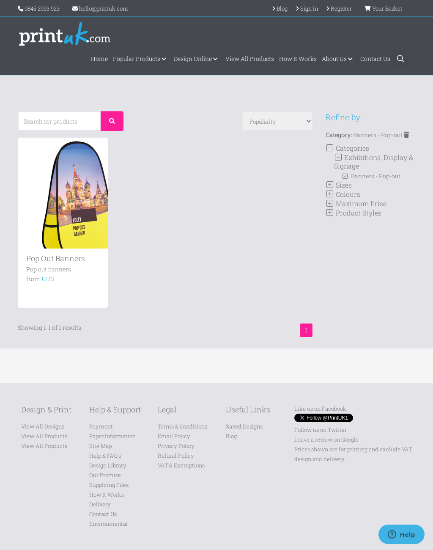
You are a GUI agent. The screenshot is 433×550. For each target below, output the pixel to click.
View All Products (249, 59)
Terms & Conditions (182, 426)
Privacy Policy (176, 446)
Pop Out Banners (55, 258)
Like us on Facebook (320, 408)
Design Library (107, 465)
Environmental (108, 524)
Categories (347, 148)
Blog (231, 436)
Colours (343, 194)
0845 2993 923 (42, 8)
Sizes (339, 184)
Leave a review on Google (326, 439)
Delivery (100, 504)
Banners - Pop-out (381, 135)
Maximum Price (356, 203)
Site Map (100, 446)
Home (99, 59)
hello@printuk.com (100, 8)
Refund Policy (176, 455)
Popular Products (141, 59)
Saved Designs (244, 426)
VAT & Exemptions (181, 465)
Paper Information (112, 436)
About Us (338, 59)
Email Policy (174, 436)
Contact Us (375, 59)
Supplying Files (109, 485)
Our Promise (105, 475)
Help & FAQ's (105, 455)
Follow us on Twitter (320, 430)
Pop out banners (48, 269)
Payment (101, 426)
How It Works (298, 59)
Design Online (197, 59)
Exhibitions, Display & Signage (373, 161)
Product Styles (353, 212)
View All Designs (42, 426)
